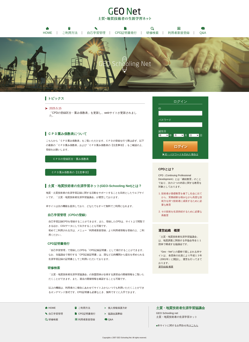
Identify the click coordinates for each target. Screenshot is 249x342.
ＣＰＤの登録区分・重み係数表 (71, 158)
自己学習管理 (96, 32)
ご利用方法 (70, 32)
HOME (47, 32)
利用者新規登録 (179, 32)
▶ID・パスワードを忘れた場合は (180, 154)
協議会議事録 (115, 313)
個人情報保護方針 (117, 308)
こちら (194, 325)
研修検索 (152, 32)
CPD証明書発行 (126, 32)
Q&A (203, 32)
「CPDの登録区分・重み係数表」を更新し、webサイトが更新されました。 (93, 114)
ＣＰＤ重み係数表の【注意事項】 (70, 172)
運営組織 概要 (165, 266)
